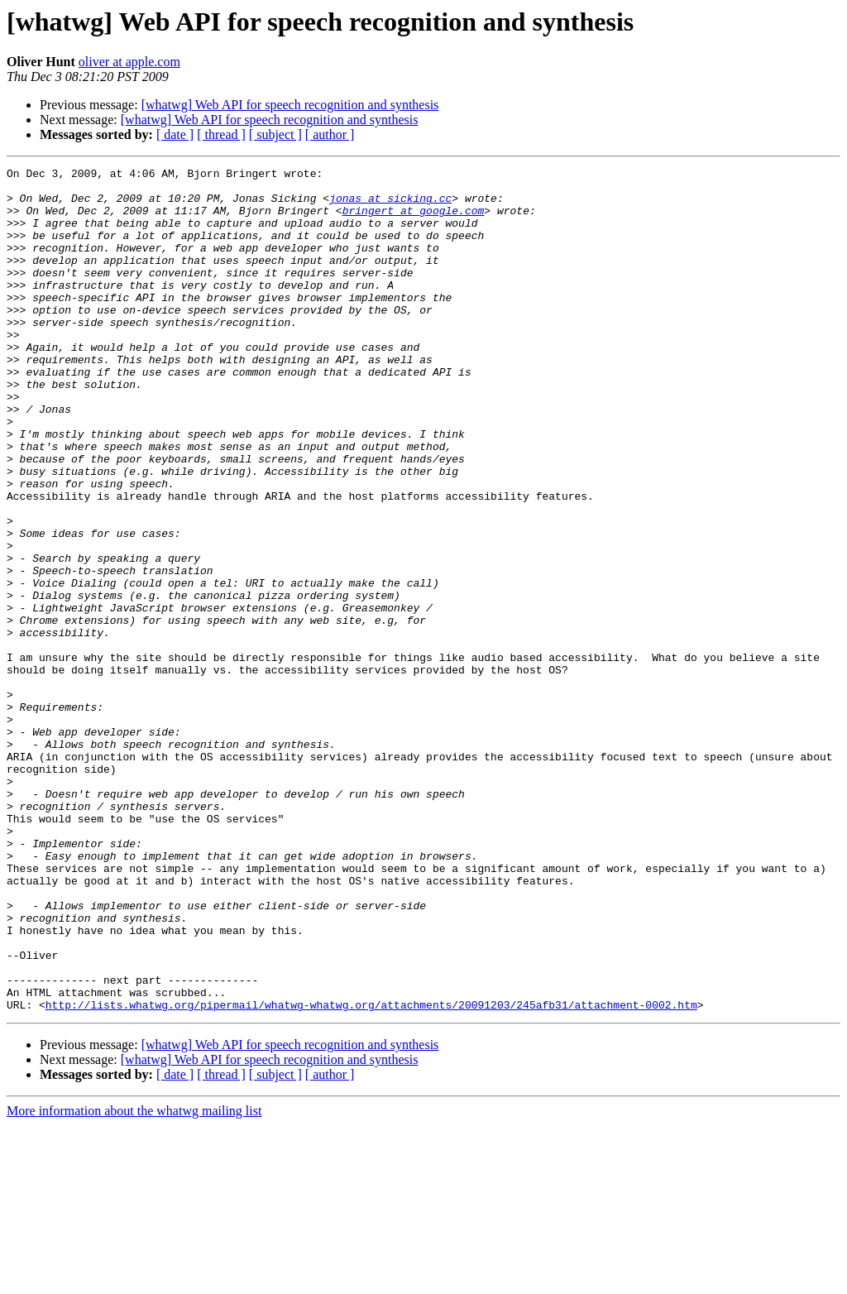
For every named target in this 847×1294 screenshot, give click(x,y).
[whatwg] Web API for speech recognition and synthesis (290, 105)
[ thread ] (221, 134)
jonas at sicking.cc (390, 205)
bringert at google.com (413, 220)
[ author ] (330, 134)
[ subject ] (275, 134)
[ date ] (175, 134)
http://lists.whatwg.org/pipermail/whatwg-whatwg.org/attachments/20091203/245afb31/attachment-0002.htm (371, 1173)
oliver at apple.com (129, 62)
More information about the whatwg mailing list (134, 1279)
